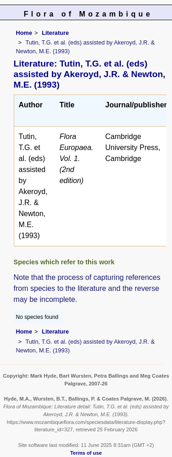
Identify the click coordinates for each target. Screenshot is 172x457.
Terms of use (86, 453)
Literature (55, 32)
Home (24, 32)
